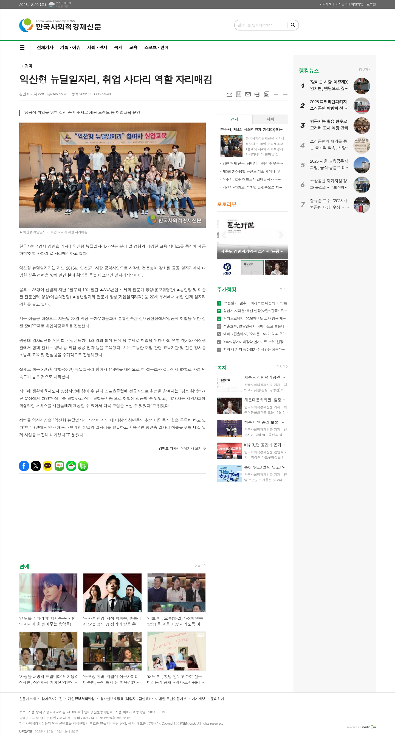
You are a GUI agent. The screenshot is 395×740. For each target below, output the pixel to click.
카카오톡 (47, 466)
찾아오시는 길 (52, 698)
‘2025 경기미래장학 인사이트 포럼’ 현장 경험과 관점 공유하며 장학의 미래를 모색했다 (255, 341)
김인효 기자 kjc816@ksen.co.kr (42, 93)
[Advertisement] (112, 523)
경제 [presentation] (234, 119)
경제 (28, 66)
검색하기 (292, 25)
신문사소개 (27, 698)
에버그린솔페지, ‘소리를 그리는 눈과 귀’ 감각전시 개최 (255, 333)
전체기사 (45, 47)
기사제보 (326, 4)
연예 (24, 566)
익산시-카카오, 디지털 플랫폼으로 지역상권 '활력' (253, 187)
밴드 (83, 466)
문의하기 (217, 698)
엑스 (36, 466)
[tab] (235, 119)
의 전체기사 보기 (180, 448)
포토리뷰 (226, 204)
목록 (238, 94)
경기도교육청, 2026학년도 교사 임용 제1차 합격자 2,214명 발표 (255, 318)
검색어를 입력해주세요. (255, 25)
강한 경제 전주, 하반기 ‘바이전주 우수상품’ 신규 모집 (253, 163)
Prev (224, 234)
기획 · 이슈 (70, 47)
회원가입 (357, 4)
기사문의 (341, 4)
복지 (118, 47)
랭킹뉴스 (308, 70)
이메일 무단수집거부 (171, 698)
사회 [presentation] (270, 119)
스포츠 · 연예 (156, 47)
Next (281, 234)
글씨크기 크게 (276, 94)
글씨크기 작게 (285, 94)
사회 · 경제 (97, 47)
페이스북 (24, 466)
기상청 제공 (62, 6)
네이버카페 (71, 466)
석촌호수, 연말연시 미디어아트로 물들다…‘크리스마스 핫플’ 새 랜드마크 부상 (255, 326)
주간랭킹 (226, 289)
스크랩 (266, 94)
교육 (133, 47)
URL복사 (229, 94)
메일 (248, 94)
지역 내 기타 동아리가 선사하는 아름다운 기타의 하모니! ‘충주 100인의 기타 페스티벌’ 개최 (255, 349)
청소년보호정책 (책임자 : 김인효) (125, 698)
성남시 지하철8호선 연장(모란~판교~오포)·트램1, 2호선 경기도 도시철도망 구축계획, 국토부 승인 (255, 310)
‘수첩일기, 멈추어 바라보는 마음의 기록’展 (255, 303)
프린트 (257, 94)
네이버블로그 (59, 466)
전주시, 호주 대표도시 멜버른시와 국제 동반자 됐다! (253, 179)
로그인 (371, 4)
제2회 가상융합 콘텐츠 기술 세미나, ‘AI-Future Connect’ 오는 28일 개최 (253, 171)
